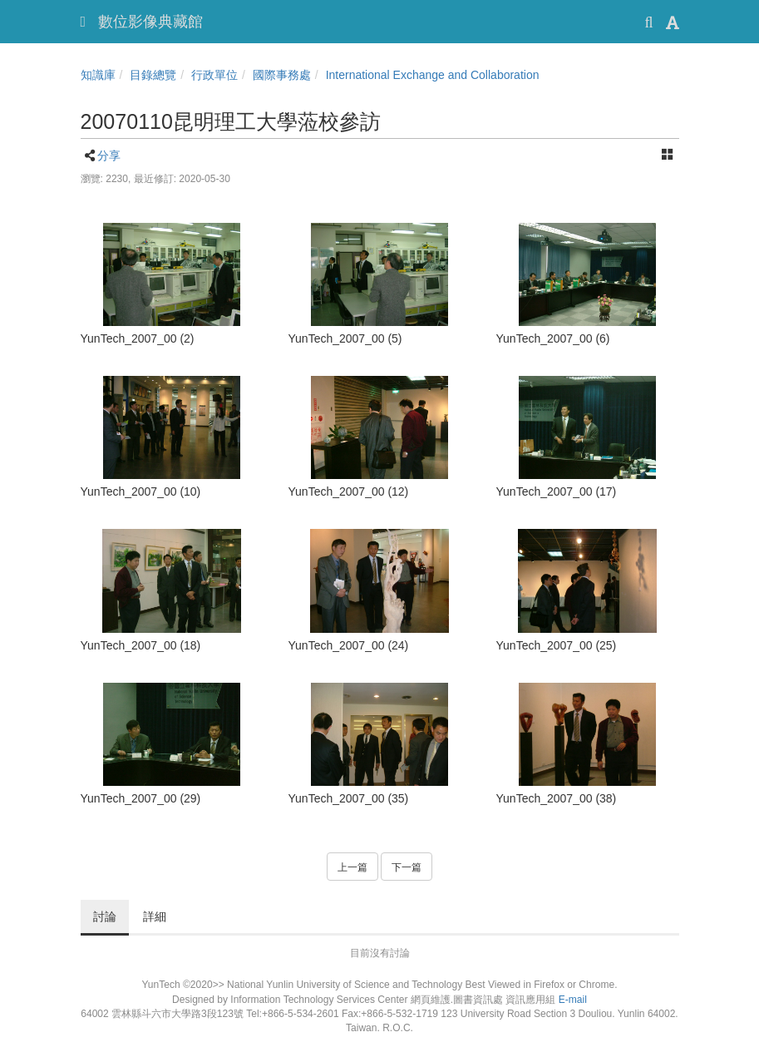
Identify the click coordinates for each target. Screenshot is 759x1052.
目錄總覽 (153, 74)
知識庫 (98, 74)
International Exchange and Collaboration (433, 74)
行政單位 (214, 74)
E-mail (573, 999)
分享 (109, 155)
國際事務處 (282, 74)
